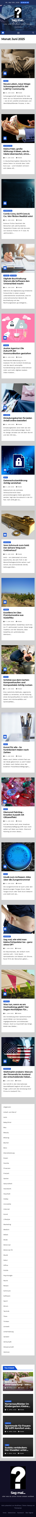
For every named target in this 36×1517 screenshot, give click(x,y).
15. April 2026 (12, 1431)
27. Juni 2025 (10, 157)
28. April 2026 (12, 1388)
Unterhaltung (8, 145)
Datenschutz (12, 1512)
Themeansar (18, 1508)
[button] (33, 33)
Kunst (5, 744)
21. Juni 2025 (10, 487)
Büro (5, 1148)
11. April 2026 (12, 1453)
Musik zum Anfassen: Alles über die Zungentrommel (17, 878)
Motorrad (6, 1245)
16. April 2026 (12, 1409)
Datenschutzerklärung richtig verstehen (15, 481)
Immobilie (7, 1204)
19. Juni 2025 (10, 554)
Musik (5, 874)
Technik (6, 345)
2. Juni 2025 (9, 1080)
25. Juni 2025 (10, 220)
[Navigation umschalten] (18, 32)
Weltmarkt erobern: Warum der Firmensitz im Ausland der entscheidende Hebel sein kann (18, 1076)
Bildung (6, 1138)
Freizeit (6, 1173)
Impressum (20, 1512)
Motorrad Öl (8, 1250)
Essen (5, 1158)
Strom (5, 1306)
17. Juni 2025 (9, 621)
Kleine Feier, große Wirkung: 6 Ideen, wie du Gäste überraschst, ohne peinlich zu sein (16, 153)
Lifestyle (6, 1001)
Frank (19, 93)
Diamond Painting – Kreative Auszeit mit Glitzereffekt (13, 815)
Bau (4, 1127)
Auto (5, 1117)
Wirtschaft (7, 542)
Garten (6, 676)
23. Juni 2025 (10, 357)
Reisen (6, 1286)
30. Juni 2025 (10, 93)
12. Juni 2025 (10, 883)
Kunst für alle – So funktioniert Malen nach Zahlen (16, 750)
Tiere (5, 1316)
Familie (6, 80)
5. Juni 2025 (9, 1013)
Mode (5, 1240)
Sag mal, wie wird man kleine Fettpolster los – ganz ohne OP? (17, 942)
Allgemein (7, 415)
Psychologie (7, 1275)
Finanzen (6, 275)
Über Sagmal (29, 1512)
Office (5, 1265)
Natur (5, 1260)
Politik (5, 1270)
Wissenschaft (8, 1347)
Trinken (6, 609)
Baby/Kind (7, 1122)
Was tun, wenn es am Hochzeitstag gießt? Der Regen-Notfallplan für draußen (16, 1008)
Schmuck (7, 1291)
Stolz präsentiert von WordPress (11, 1505)
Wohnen (6, 1352)
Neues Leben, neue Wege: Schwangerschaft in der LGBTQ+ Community (16, 86)
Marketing (7, 1224)
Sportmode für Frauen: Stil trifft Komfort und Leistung (18, 1428)
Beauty (6, 1132)
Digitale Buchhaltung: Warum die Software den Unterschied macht (16, 281)
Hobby (5, 1199)
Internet (6, 1209)
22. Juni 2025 (10, 424)
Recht (5, 477)
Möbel (5, 1235)
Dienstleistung (8, 1153)
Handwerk (7, 1189)
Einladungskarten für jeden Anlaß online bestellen (17, 419)
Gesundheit (7, 936)
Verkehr (6, 1337)
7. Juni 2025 (9, 948)
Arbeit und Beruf (9, 1112)
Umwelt (6, 1326)
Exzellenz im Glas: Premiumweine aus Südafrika (13, 615)
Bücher (6, 1143)
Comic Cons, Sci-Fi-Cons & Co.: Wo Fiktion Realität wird (18, 215)
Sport (5, 1301)
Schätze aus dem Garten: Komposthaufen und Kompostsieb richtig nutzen (17, 682)
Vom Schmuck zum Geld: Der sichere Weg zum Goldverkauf (16, 548)
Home (4, 1512)
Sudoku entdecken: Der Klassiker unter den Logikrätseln (16, 1450)
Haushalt (6, 1194)
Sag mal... (18, 20)
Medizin (6, 1229)
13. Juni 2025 (10, 689)
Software (13, 275)
